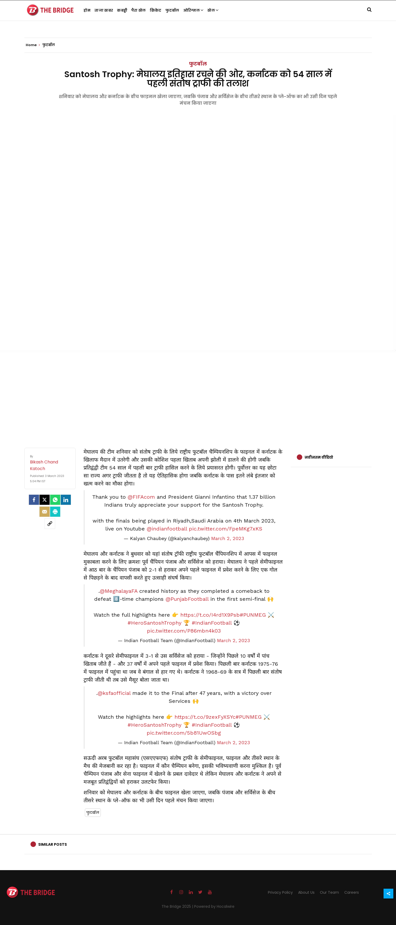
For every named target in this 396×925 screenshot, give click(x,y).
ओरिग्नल (193, 10)
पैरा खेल (138, 10)
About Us (306, 892)
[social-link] (50, 523)
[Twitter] (44, 499)
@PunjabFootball (187, 599)
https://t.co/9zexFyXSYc (205, 717)
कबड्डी (122, 10)
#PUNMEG (253, 615)
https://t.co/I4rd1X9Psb (210, 615)
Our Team (329, 892)
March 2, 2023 (227, 538)
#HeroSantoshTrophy (154, 623)
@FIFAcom (141, 497)
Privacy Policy (280, 892)
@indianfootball (167, 528)
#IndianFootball (212, 623)
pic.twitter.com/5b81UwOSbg (184, 733)
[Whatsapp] (55, 499)
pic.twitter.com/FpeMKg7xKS (225, 528)
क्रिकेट (156, 10)
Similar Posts (52, 844)
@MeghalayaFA (118, 591)
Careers (351, 892)
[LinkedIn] (65, 499)
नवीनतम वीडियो (318, 457)
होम (87, 10)
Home (33, 45)
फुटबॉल (172, 10)
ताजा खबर (103, 10)
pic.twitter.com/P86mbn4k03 (184, 631)
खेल (213, 10)
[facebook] (34, 499)
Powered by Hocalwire (214, 906)
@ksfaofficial (114, 693)
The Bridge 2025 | (178, 906)
